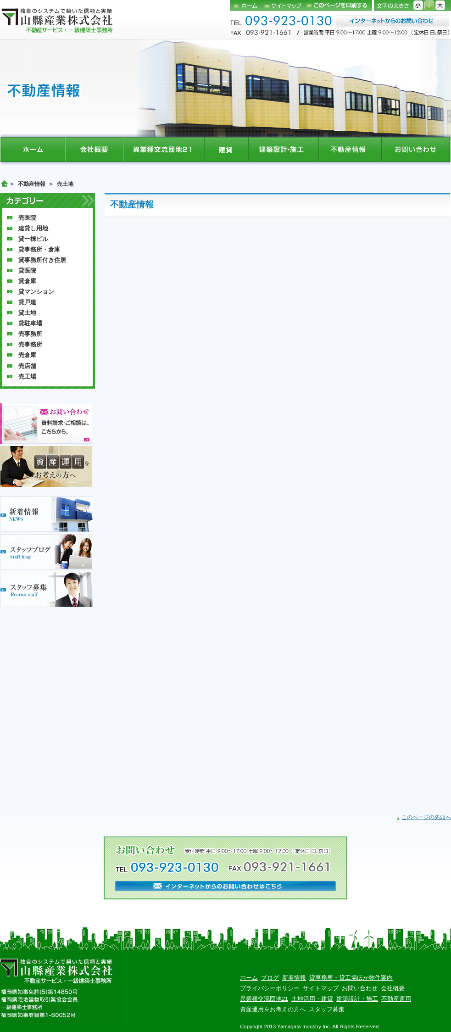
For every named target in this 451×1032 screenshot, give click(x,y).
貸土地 (27, 312)
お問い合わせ (360, 988)
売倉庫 (27, 354)
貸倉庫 (27, 281)
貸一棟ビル (33, 238)
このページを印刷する (339, 5)
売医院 (27, 217)
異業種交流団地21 (264, 998)
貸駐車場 (30, 323)
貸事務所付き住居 (42, 260)
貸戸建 (27, 302)
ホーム (247, 5)
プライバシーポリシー (270, 988)
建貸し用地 (33, 228)
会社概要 (393, 988)
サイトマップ (285, 5)
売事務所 (30, 333)
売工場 (27, 376)
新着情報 (294, 977)
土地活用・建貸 (312, 998)
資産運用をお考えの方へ (273, 1009)
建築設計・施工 (357, 998)
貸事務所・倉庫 (39, 249)
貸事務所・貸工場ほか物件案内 (351, 977)
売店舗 (27, 366)
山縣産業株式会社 (58, 20)
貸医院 (27, 270)
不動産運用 (396, 998)
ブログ (270, 977)
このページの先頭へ (426, 817)
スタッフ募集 (327, 1009)
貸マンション (36, 291)
